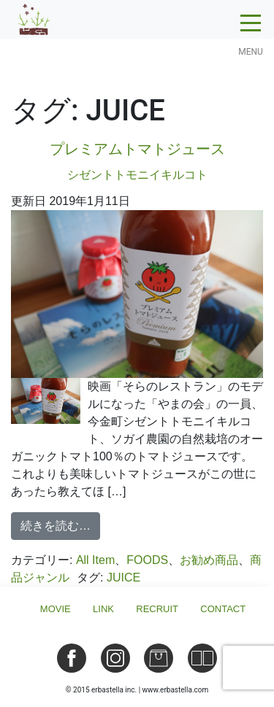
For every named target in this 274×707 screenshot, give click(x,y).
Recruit (157, 608)
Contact (223, 608)
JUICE (123, 577)
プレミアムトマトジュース (137, 164)
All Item (95, 560)
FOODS (147, 560)
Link (103, 608)
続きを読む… (60, 524)
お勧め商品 (209, 560)
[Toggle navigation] (250, 27)
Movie (55, 608)
